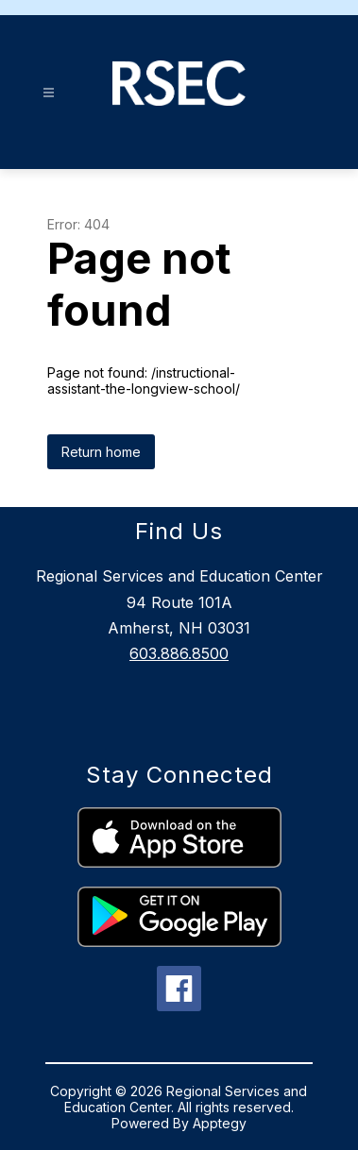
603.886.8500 (179, 653)
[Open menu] (49, 93)
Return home (101, 452)
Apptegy (220, 1123)
